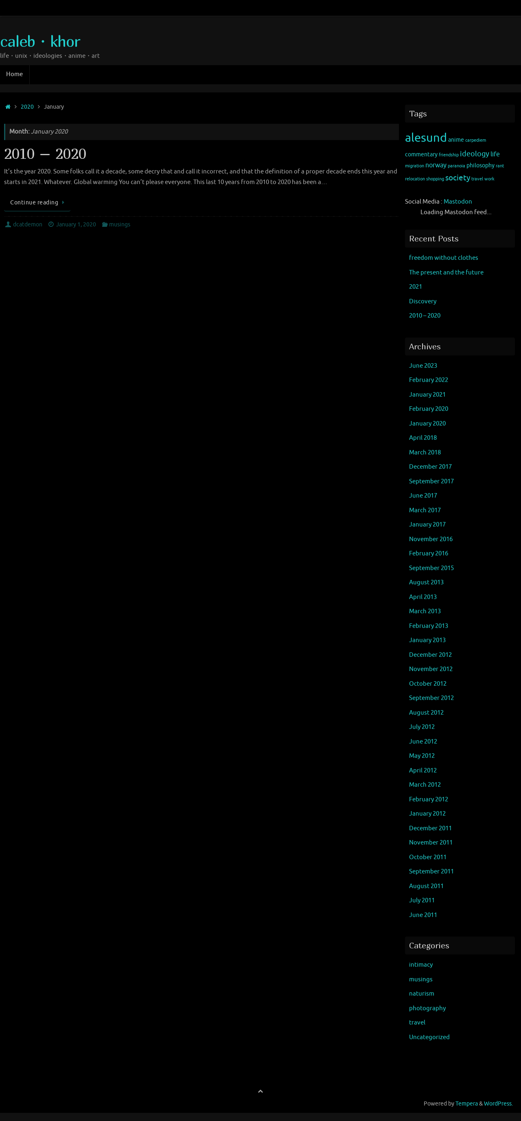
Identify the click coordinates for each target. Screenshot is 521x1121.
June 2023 (423, 366)
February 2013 (428, 626)
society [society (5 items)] (457, 178)
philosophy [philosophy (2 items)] (480, 165)
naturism (421, 994)
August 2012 (426, 713)
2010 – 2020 (45, 153)
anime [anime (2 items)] (456, 139)
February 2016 (428, 553)
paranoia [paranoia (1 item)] (456, 166)
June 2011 (423, 915)
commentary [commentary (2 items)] (421, 154)
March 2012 (425, 785)
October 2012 (428, 684)
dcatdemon (27, 224)
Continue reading (38, 202)
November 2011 (431, 843)
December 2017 (430, 467)
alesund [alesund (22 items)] (426, 137)
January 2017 (427, 525)
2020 (27, 106)
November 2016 (431, 539)
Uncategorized (429, 1037)
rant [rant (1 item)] (500, 166)
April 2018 (423, 438)
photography (427, 1008)
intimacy (421, 965)
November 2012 (431, 669)
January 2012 (427, 814)
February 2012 (428, 799)
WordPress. (498, 1103)
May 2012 (422, 756)
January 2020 (427, 424)
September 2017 (431, 481)
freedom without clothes (443, 258)
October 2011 (428, 857)
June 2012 (423, 742)
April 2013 (423, 597)
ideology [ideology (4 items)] (474, 153)
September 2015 (431, 568)
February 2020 (428, 409)
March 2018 (425, 452)
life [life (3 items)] (495, 154)
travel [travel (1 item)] (477, 179)
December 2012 (430, 655)
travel (417, 1023)
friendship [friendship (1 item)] (449, 155)
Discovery (422, 301)
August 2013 (426, 582)
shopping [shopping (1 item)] (435, 179)
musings (119, 224)
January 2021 (427, 395)
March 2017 (425, 510)
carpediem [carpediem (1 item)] (475, 140)
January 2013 (427, 640)
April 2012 (423, 770)
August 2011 (426, 886)
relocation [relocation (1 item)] (415, 179)
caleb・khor (40, 41)
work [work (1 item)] (489, 179)
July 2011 (422, 900)
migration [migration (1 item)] (414, 166)
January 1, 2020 (76, 224)
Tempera (466, 1103)
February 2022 (428, 380)
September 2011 (431, 871)
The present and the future (446, 272)
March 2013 (425, 611)
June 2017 (423, 496)
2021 (415, 287)
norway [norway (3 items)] (436, 165)
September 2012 (431, 698)
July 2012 (422, 727)
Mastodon (458, 202)
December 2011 (430, 828)
